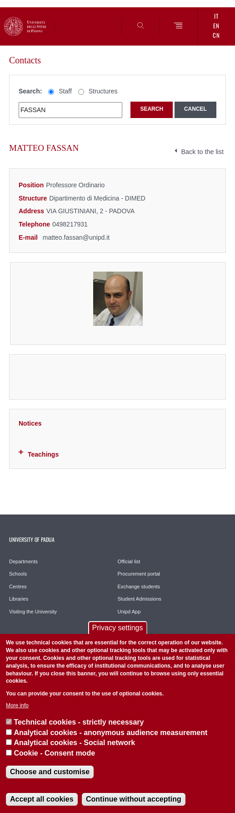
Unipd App (129, 611)
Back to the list (202, 151)
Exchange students (139, 586)
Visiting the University (33, 611)
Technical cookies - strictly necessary (79, 722)
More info (17, 705)
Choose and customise (50, 772)
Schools (18, 573)
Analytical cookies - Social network (74, 742)
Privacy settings (117, 628)
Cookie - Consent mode (54, 753)
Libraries (18, 599)
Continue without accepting (133, 799)
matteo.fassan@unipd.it (76, 237)
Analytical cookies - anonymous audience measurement (110, 732)
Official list (129, 561)
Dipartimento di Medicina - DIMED (97, 198)
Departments (23, 561)
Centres (18, 586)
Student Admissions (140, 599)
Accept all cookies (42, 799)
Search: (30, 91)
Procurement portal (139, 573)
